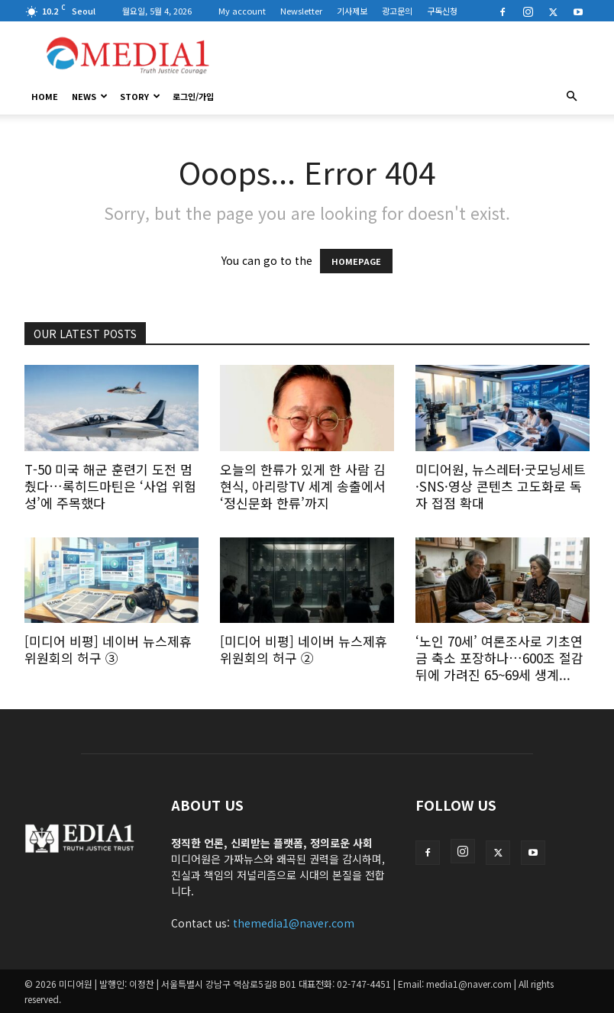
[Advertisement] (410, 55)
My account (242, 11)
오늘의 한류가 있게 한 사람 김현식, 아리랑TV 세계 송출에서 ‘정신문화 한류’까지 (303, 486)
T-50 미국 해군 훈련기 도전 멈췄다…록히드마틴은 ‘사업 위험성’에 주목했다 (110, 486)
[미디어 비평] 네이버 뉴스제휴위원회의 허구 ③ (108, 649)
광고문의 (397, 11)
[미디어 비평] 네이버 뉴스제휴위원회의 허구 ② (303, 649)
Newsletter (301, 11)
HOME (44, 96)
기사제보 (352, 11)
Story (140, 96)
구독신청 (442, 11)
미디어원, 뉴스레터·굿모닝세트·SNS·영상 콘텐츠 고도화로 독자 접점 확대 (500, 486)
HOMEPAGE (356, 261)
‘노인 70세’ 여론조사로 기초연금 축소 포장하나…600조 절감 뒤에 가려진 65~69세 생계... (499, 657)
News (90, 96)
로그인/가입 (193, 96)
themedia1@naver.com (293, 923)
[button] (571, 96)
